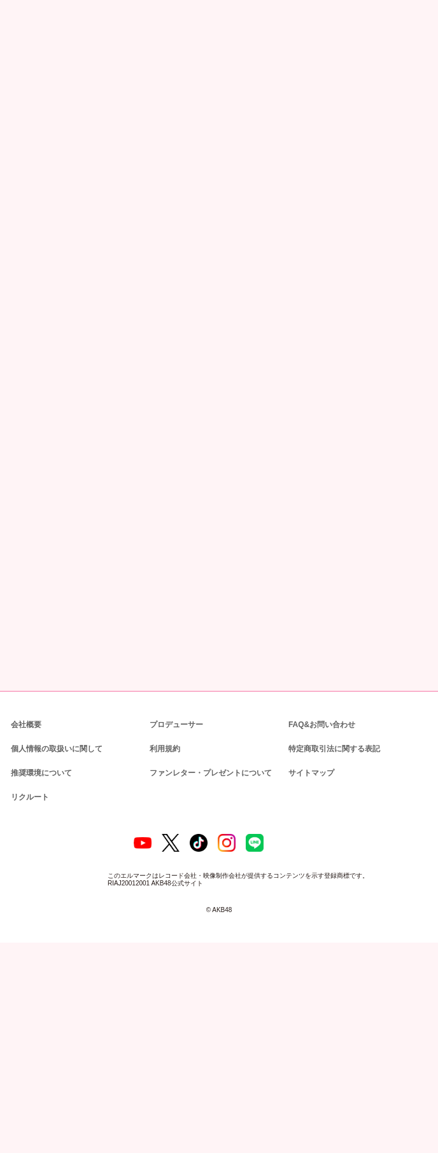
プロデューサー (174, 925)
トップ (18, 66)
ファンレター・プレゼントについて (204, 973)
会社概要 (26, 925)
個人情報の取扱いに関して (55, 949)
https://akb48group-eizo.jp (61, 444)
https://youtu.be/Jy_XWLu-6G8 (66, 360)
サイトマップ (308, 973)
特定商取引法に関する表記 (333, 949)
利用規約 (165, 949)
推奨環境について (40, 973)
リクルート (28, 997)
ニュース (50, 66)
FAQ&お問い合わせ (321, 925)
